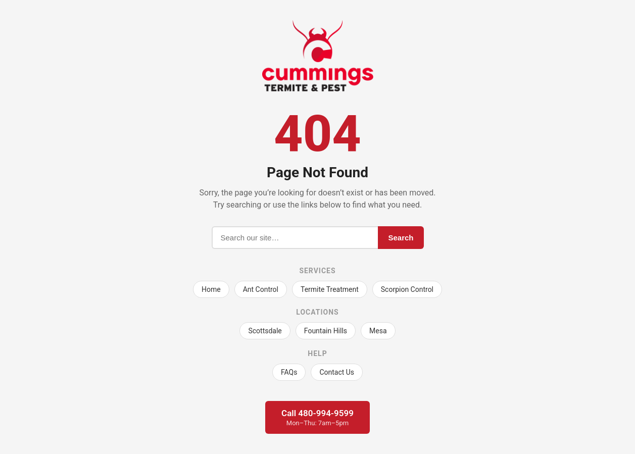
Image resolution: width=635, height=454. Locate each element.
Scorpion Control (407, 289)
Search (400, 237)
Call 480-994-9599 (317, 417)
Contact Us (336, 372)
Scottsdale (264, 331)
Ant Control (260, 289)
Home (211, 289)
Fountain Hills (325, 331)
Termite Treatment (330, 289)
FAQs (289, 372)
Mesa (378, 331)
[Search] (295, 237)
